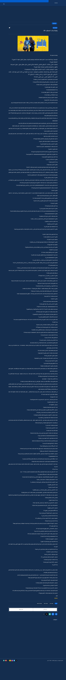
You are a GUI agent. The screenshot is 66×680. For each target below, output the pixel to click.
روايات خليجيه (36, 1)
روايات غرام (36, 4)
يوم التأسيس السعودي (17, 1)
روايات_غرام (55, 27)
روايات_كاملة (46, 603)
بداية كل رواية (25, 4)
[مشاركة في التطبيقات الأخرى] (43, 614)
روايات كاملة (30, 4)
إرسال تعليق (54, 624)
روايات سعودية (41, 1)
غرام (46, 4)
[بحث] (4, 4)
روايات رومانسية (30, 1)
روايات (46, 1)
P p (8, 1)
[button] (53, 614)
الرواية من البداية (42, 4)
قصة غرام (20, 4)
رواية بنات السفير (39, 603)
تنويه (11, 1)
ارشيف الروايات (24, 1)
